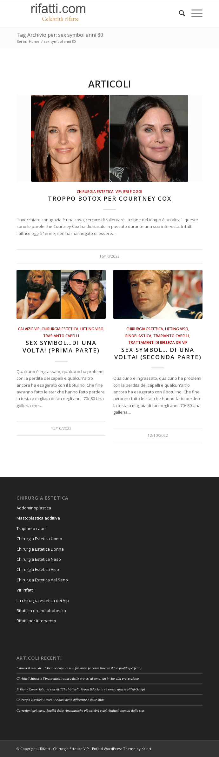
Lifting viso (91, 328)
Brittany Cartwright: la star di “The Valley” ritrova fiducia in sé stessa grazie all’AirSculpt (81, 689)
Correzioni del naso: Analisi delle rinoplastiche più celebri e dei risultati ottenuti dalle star (81, 710)
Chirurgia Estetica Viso (38, 569)
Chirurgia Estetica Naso (39, 559)
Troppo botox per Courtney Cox (109, 198)
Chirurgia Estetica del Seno (42, 580)
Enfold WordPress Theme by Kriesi (121, 748)
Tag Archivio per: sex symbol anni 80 (60, 34)
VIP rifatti (25, 590)
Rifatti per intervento (36, 621)
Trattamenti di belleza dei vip (158, 342)
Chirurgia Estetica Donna (40, 549)
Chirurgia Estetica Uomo (39, 538)
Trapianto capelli (33, 528)
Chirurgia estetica (95, 191)
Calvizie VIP (29, 328)
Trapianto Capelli (61, 335)
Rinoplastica (138, 335)
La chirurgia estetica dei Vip (43, 600)
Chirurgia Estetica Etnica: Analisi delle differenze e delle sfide (60, 700)
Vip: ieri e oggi (129, 191)
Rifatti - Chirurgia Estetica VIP (64, 748)
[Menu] (193, 13)
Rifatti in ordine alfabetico (41, 610)
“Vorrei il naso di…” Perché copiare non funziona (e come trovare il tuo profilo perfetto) (79, 668)
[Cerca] (179, 13)
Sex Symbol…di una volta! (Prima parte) (61, 346)
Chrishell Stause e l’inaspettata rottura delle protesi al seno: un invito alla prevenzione (78, 678)
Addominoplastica (34, 508)
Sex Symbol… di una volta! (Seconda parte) (158, 353)
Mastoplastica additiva (38, 518)
